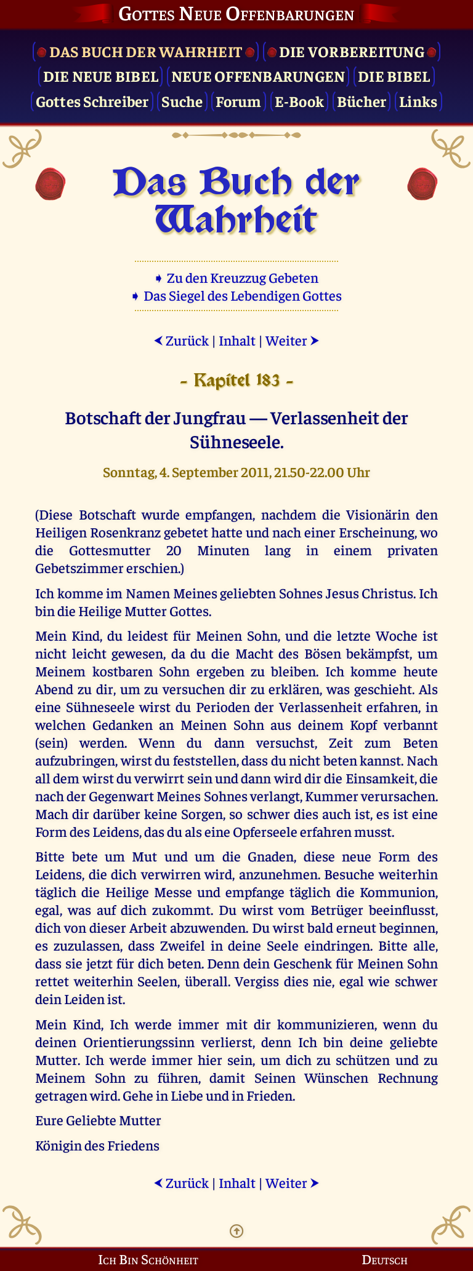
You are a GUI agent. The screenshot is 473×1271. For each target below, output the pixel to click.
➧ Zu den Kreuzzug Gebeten (237, 277)
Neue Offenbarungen (258, 75)
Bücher (362, 100)
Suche (182, 100)
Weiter (292, 340)
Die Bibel (394, 75)
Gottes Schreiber (92, 100)
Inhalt (237, 340)
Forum (238, 100)
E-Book (300, 100)
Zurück (181, 340)
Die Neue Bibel (101, 75)
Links (418, 100)
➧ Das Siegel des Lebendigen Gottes (236, 295)
